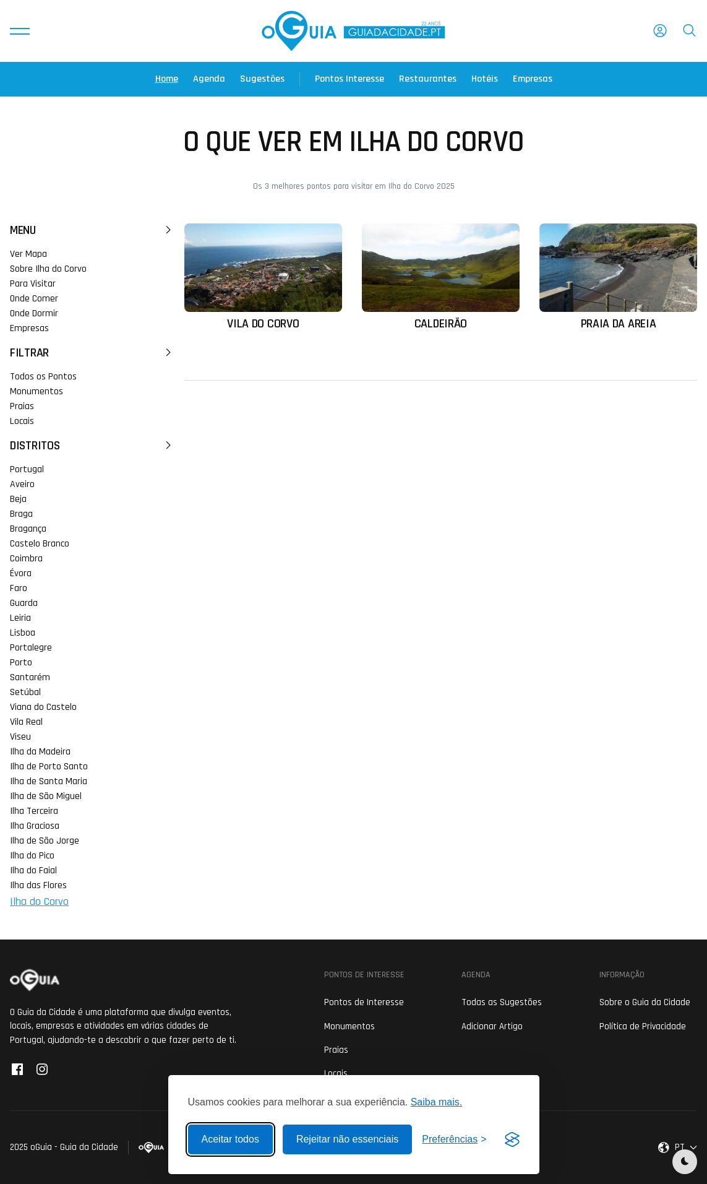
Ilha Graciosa (34, 825)
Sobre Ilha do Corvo (48, 268)
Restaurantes (427, 78)
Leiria (20, 617)
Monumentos (36, 391)
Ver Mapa (28, 254)
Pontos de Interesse (364, 1002)
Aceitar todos (230, 1139)
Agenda (209, 78)
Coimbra (26, 558)
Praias (22, 406)
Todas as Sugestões (501, 1002)
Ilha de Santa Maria (48, 781)
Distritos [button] (92, 445)
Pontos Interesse (349, 78)
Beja (18, 499)
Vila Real (26, 721)
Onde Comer (34, 298)
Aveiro (22, 484)
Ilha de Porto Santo (49, 766)
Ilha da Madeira (40, 751)
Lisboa (22, 632)
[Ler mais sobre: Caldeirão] (441, 277)
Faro (18, 588)
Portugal (27, 469)
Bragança (28, 528)
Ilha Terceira (34, 811)
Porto (21, 662)
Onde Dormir (34, 313)
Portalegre (31, 647)
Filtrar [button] (92, 353)
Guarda (24, 603)
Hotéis (484, 78)
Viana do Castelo (43, 707)
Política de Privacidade (642, 1026)
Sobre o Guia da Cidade (644, 1002)
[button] (20, 31)
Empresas (532, 78)
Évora (21, 573)
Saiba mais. (437, 1102)
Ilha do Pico (32, 855)
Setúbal (25, 692)
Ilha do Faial (33, 870)
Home (166, 78)
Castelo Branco (39, 543)
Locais (22, 421)
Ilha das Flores (38, 885)
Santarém (30, 677)
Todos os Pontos (43, 376)
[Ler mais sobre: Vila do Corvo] (263, 277)
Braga (21, 514)
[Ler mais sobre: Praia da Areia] (618, 277)
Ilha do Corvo (39, 901)
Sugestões (262, 78)
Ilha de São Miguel (46, 796)
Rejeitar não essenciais (347, 1139)
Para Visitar (33, 283)
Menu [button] (92, 230)
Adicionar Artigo (492, 1026)
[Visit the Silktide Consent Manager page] (512, 1139)
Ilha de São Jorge (44, 840)
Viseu (20, 736)
